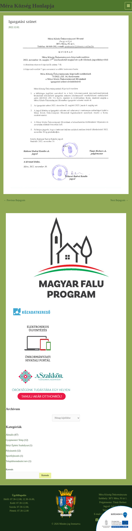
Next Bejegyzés (119, 200)
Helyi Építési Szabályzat (17, 445)
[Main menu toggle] (128, 5)
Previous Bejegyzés (14, 200)
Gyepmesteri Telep (15, 440)
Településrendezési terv (17, 461)
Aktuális (10, 434)
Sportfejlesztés (13, 456)
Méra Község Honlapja (27, 6)
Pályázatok (11, 450)
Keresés (9, 469)
